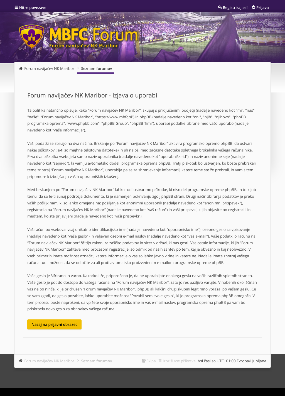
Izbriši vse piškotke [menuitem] (179, 360)
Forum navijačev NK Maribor (49, 360)
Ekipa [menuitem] (151, 360)
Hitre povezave (32, 7)
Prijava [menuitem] (262, 7)
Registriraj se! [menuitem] (235, 7)
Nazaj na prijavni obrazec (54, 324)
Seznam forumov (96, 360)
